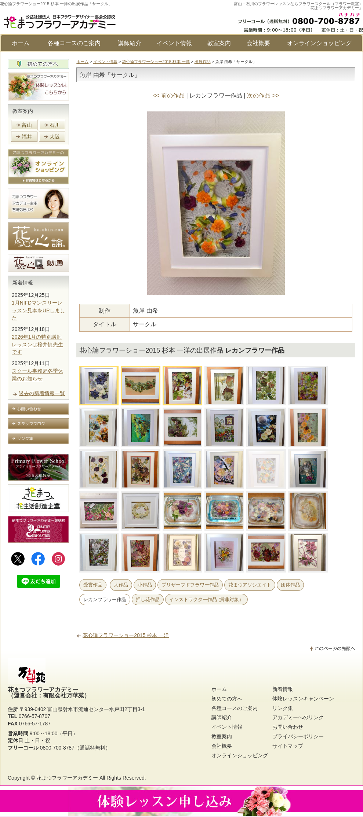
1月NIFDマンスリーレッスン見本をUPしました (38, 310)
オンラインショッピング (319, 43)
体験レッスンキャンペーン (303, 699)
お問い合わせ (287, 727)
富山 (27, 125)
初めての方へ (226, 699)
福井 (27, 137)
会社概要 (258, 43)
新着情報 (22, 283)
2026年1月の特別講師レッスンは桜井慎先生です (37, 344)
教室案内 (219, 43)
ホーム (20, 43)
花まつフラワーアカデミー (67, 778)
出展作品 (203, 61)
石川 (55, 125)
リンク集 (282, 708)
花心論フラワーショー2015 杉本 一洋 (156, 61)
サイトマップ (287, 746)
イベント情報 (174, 43)
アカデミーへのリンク (298, 717)
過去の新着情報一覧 (42, 393)
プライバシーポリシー (298, 736)
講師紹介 (129, 43)
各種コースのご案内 (74, 43)
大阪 (55, 137)
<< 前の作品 (169, 95)
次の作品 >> (263, 95)
